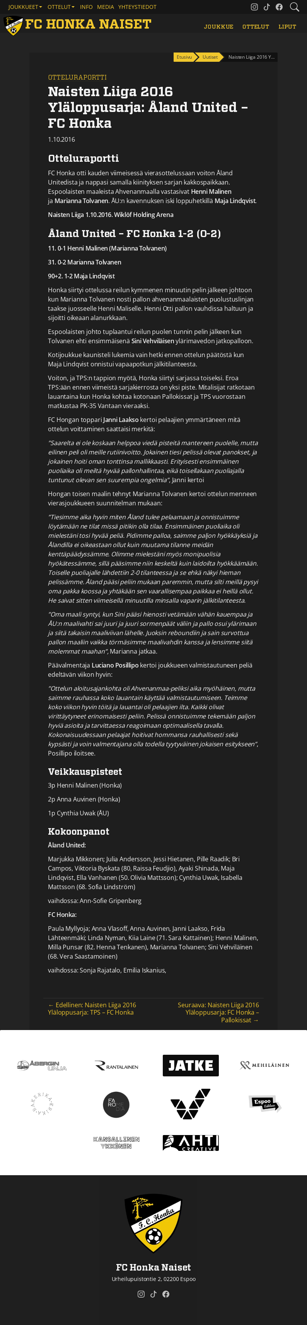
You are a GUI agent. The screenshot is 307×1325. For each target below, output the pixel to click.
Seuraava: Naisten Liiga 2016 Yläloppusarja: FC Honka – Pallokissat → (218, 1012)
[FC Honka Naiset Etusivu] (79, 25)
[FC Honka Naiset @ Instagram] (254, 7)
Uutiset (210, 57)
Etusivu (184, 57)
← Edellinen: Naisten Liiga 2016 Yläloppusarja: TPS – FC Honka (92, 1009)
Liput (287, 27)
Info (86, 6)
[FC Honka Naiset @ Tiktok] (267, 7)
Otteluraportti (77, 78)
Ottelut (255, 27)
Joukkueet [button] (23, 6)
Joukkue (218, 27)
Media (105, 6)
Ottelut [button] (59, 6)
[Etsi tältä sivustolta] (294, 7)
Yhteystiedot (137, 6)
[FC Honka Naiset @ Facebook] (279, 7)
